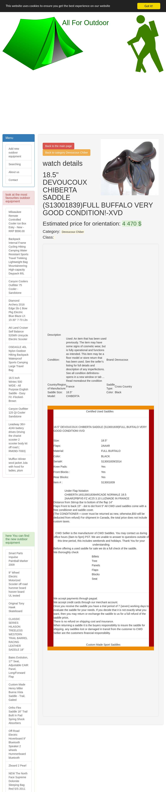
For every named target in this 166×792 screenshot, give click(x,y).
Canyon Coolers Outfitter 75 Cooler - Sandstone (18, 287)
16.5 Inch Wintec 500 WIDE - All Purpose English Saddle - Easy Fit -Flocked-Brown (18, 389)
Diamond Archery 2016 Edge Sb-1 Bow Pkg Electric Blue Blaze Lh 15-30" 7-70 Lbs (18, 310)
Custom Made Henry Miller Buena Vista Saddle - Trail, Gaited (17, 692)
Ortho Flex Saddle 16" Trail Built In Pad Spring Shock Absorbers (18, 715)
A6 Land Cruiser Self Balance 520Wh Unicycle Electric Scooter (18, 333)
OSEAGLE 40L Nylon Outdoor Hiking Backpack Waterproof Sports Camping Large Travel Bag (19, 359)
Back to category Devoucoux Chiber (66, 152)
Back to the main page (58, 146)
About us (14, 172)
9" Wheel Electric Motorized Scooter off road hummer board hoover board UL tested (18, 584)
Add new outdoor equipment (15, 152)
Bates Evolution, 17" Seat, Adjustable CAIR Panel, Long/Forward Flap (18, 667)
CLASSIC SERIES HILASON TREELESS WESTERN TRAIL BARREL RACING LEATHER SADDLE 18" (18, 634)
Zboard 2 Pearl (17, 765)
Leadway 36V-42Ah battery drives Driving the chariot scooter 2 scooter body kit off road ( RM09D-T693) (18, 438)
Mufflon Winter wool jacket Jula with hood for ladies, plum (18, 464)
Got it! (149, 6)
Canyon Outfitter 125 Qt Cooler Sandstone (18, 412)
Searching (15, 164)
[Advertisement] (83, 103)
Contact (13, 179)
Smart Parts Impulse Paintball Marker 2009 (18, 559)
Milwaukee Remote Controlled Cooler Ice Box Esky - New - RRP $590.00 (17, 221)
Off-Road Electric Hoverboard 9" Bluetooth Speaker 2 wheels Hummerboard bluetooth (17, 744)
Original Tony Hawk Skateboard (16, 607)
